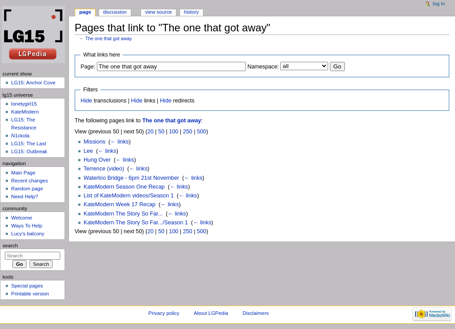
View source (158, 12)
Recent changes (29, 180)
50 (161, 132)
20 (150, 132)
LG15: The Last (28, 143)
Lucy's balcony (27, 233)
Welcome (21, 217)
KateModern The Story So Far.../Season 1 (136, 222)
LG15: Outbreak (29, 151)
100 (173, 132)
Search (10, 245)
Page (85, 12)
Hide (86, 101)
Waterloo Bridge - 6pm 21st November (131, 178)
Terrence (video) (104, 169)
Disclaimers (256, 313)
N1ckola (20, 135)
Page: (87, 67)
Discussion (114, 12)
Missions (94, 142)
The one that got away (108, 38)
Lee (88, 151)
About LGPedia (211, 313)
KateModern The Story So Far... (123, 214)
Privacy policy (164, 313)
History (191, 12)
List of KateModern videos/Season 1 (129, 196)
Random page (27, 188)
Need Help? (24, 196)
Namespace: (263, 67)
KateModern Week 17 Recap (120, 204)
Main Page (23, 172)
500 (201, 132)
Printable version (30, 293)
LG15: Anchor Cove (33, 82)
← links (120, 142)
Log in (439, 3)
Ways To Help (26, 225)
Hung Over (97, 160)
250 (187, 132)
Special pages (27, 285)
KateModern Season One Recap (124, 187)
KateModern (24, 111)
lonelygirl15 (24, 103)
